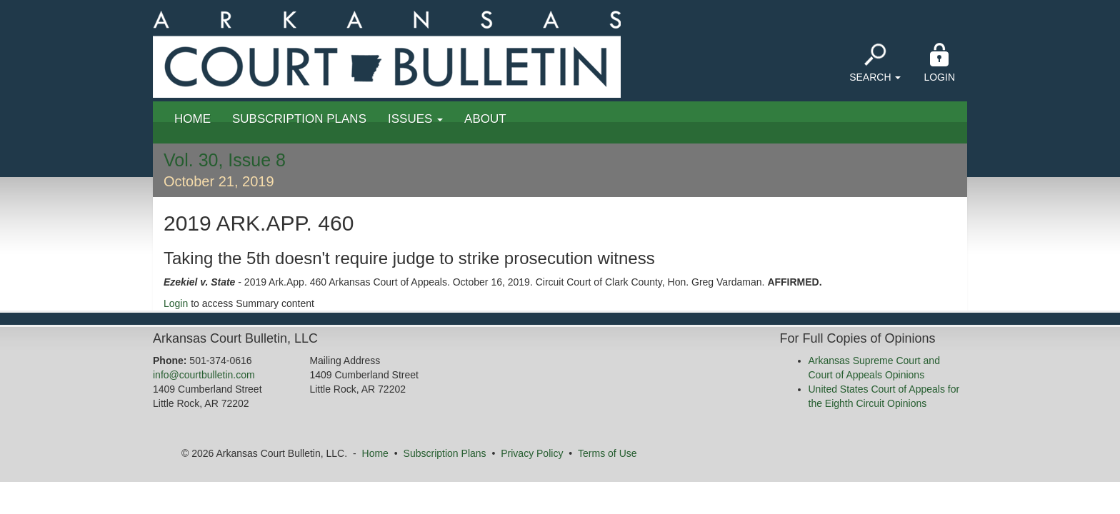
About (485, 119)
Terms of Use (607, 453)
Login (939, 63)
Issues (415, 119)
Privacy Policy (532, 453)
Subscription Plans (299, 119)
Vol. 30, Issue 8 (225, 160)
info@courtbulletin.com (204, 375)
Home (192, 119)
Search (875, 63)
